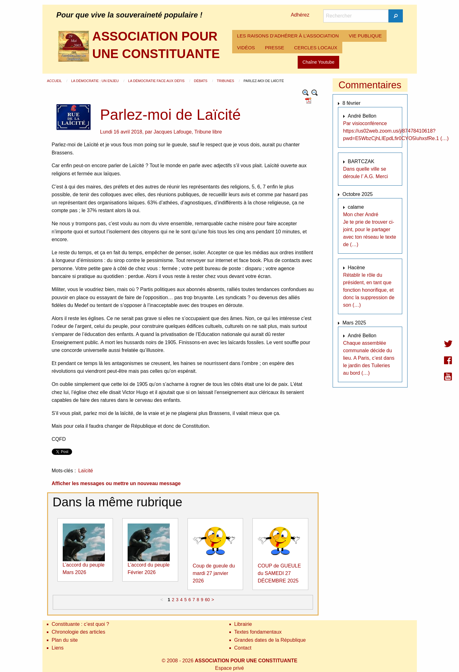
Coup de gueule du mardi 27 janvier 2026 (214, 573)
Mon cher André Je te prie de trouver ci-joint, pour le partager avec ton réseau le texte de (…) (369, 229)
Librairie (243, 624)
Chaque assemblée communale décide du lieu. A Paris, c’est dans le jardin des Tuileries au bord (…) (369, 358)
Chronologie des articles (78, 632)
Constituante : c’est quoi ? (80, 624)
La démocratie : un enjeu (95, 81)
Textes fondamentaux (258, 632)
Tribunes (226, 81)
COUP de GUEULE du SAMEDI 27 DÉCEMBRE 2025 (279, 573)
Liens (58, 647)
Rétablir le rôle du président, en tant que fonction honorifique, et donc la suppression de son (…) (369, 290)
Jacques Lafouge (173, 131)
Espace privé (229, 668)
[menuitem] (288, 36)
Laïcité (85, 470)
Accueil (55, 81)
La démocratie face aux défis (157, 81)
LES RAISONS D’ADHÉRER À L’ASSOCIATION (288, 35)
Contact (242, 647)
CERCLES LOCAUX (315, 47)
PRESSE (274, 47)
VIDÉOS (246, 47)
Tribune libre (208, 131)
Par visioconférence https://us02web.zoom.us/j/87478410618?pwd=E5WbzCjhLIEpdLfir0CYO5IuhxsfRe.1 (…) (396, 131)
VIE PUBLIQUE (365, 35)
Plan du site (65, 640)
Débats (201, 81)
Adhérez (300, 14)
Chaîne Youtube (318, 62)
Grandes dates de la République (270, 640)
